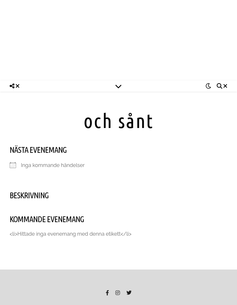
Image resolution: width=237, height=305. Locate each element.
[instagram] (118, 293)
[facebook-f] (108, 293)
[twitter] (129, 293)
